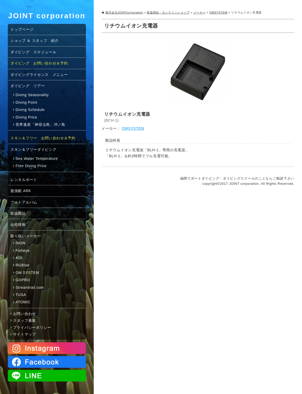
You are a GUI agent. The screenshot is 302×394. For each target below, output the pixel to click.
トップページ (21, 29)
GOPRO (23, 280)
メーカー (199, 12)
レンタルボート (23, 180)
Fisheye (23, 250)
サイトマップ (24, 334)
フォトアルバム (23, 202)
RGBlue (22, 265)
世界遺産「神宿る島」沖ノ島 (40, 124)
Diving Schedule (30, 110)
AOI (19, 258)
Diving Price (26, 117)
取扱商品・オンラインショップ (168, 12)
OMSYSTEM (218, 12)
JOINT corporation (47, 16)
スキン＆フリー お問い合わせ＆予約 (43, 138)
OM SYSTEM (27, 273)
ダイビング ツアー (27, 86)
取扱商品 (18, 213)
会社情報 (18, 224)
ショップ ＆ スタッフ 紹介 (34, 40)
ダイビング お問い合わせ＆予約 (39, 63)
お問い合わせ (24, 314)
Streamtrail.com (30, 287)
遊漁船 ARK (20, 191)
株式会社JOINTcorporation (124, 12)
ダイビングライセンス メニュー (39, 75)
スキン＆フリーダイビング (33, 149)
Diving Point (26, 102)
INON (21, 243)
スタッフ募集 (24, 320)
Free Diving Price (31, 166)
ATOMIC (23, 302)
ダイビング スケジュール (33, 52)
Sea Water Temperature (37, 158)
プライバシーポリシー (32, 327)
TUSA (21, 295)
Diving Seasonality (32, 95)
